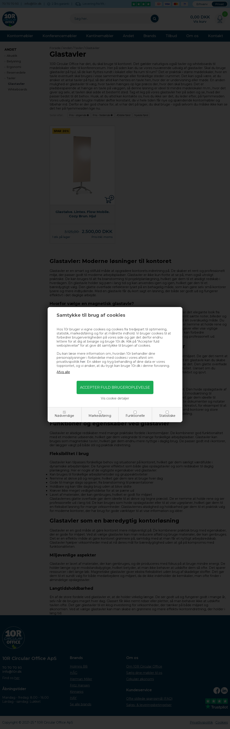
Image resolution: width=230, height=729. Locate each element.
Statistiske (167, 416)
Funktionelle (135, 416)
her (82, 362)
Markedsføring (99, 416)
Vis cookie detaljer (115, 398)
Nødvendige (64, 416)
